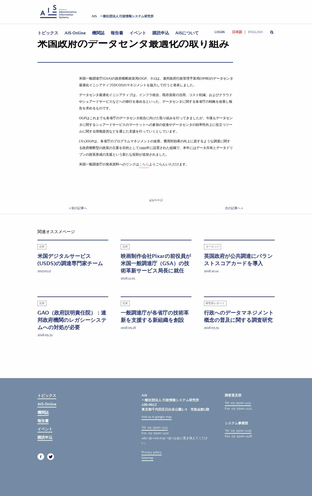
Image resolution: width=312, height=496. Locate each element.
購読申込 (160, 33)
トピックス (47, 33)
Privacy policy (152, 452)
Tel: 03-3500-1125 (238, 430)
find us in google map (157, 417)
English (255, 32)
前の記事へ (79, 208)
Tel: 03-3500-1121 (155, 427)
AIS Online (75, 33)
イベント (137, 33)
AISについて (187, 33)
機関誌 (98, 33)
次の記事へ (233, 208)
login (220, 32)
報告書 (117, 33)
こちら (144, 164)
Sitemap (147, 458)
